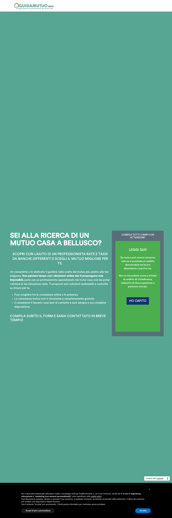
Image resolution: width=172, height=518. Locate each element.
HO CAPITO (137, 300)
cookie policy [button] (96, 496)
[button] (149, 489)
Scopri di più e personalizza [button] (38, 511)
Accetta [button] (143, 511)
